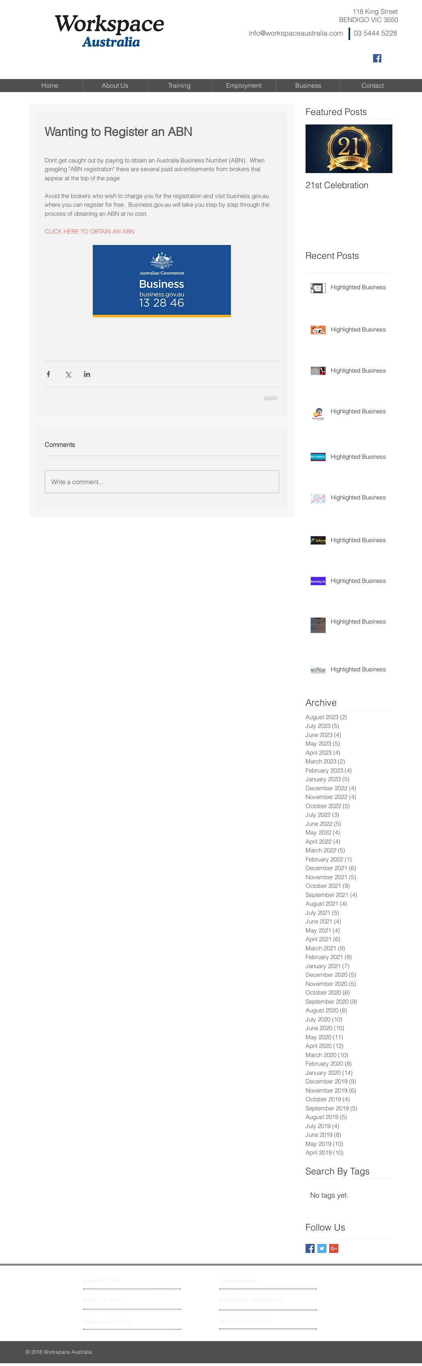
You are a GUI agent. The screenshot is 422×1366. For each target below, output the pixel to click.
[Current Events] (249, 1281)
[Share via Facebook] (48, 374)
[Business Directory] (113, 1321)
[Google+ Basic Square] (333, 1248)
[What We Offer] (113, 1281)
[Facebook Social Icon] (377, 58)
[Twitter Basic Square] (321, 1248)
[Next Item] (379, 149)
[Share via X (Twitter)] (67, 374)
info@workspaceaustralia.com (296, 33)
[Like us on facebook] (254, 1321)
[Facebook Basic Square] (310, 1248)
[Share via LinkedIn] (87, 374)
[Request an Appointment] (252, 1299)
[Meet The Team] (117, 1299)
